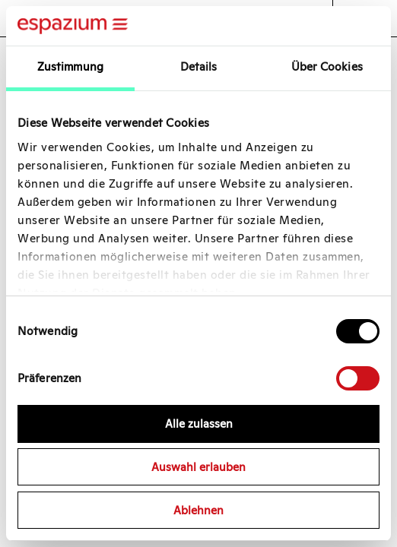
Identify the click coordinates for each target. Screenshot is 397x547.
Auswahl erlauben (198, 467)
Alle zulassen (199, 424)
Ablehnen (198, 510)
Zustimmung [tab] (70, 66)
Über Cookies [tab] (327, 66)
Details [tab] (199, 66)
